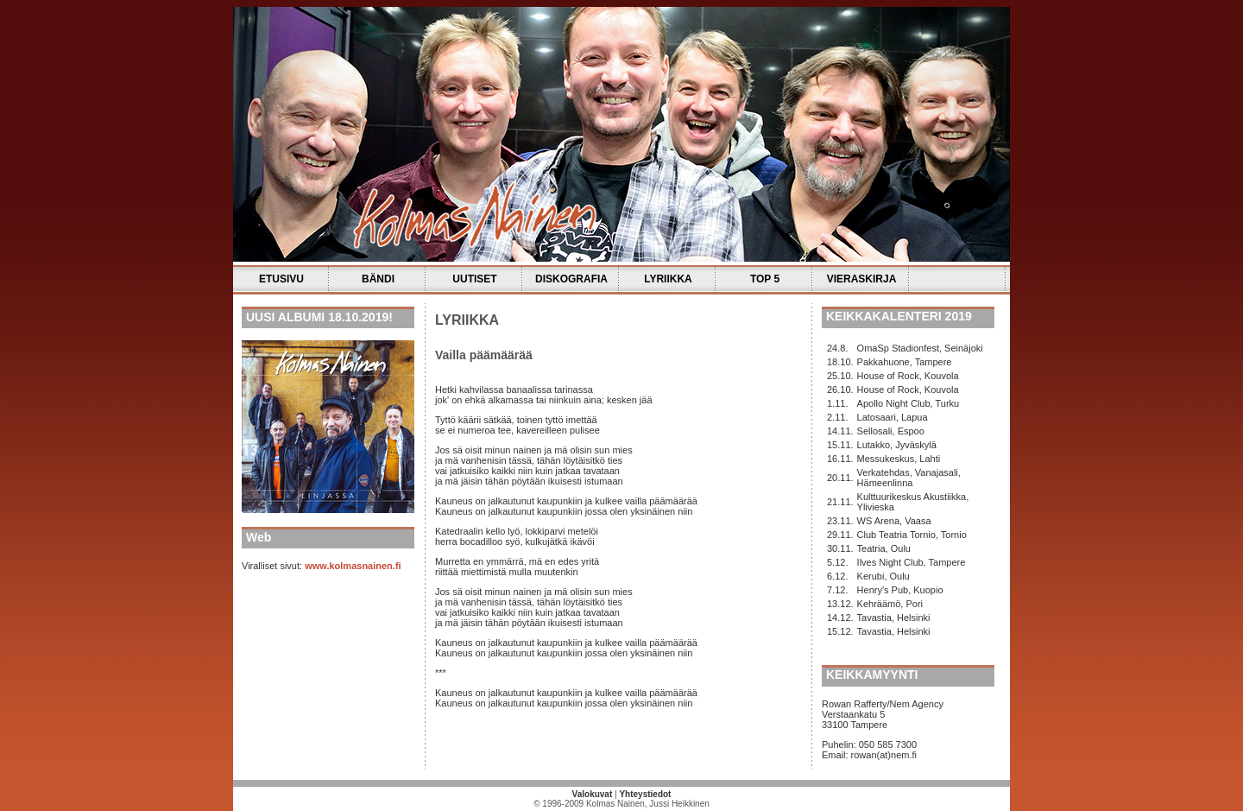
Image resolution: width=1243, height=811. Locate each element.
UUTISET (474, 279)
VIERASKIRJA (862, 279)
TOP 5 (764, 279)
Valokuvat (592, 794)
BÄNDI (378, 279)
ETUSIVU (281, 279)
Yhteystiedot (645, 794)
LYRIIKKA (668, 279)
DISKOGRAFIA (571, 279)
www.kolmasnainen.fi (353, 566)
